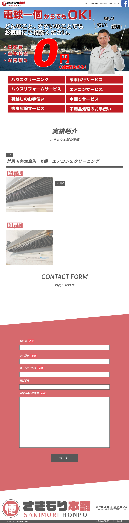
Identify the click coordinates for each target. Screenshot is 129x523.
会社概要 (103, 3)
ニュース (85, 3)
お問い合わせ (114, 3)
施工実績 (94, 3)
